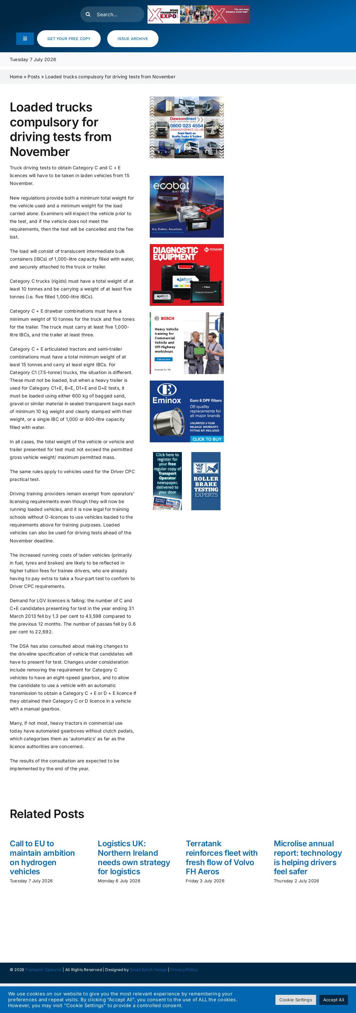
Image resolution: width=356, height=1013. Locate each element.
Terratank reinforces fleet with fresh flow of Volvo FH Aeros (222, 857)
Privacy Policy (184, 969)
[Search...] (112, 14)
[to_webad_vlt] (205, 454)
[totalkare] (187, 246)
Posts (34, 76)
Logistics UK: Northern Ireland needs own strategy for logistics (134, 857)
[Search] (88, 14)
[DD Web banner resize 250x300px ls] (187, 98)
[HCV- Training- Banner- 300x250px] (187, 314)
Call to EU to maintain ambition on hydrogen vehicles (42, 857)
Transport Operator (43, 969)
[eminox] (187, 382)
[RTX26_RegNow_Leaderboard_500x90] (198, 7)
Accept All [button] (333, 999)
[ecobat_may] (187, 178)
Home (16, 76)
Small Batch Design (148, 969)
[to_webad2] (167, 454)
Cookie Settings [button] (295, 999)
